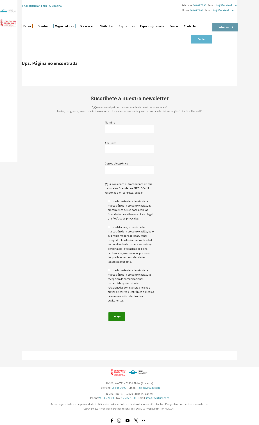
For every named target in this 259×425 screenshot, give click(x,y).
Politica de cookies (106, 404)
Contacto (190, 26)
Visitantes (106, 26)
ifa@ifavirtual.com (226, 5)
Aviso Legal (57, 404)
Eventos (43, 26)
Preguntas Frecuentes (178, 404)
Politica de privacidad (80, 404)
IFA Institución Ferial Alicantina (42, 6)
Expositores (127, 26)
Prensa (174, 26)
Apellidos (110, 143)
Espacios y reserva (152, 26)
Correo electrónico (116, 163)
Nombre (110, 122)
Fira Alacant (87, 26)
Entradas (223, 27)
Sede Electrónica (201, 40)
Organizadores (64, 26)
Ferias (27, 26)
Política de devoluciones (134, 404)
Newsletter (201, 404)
